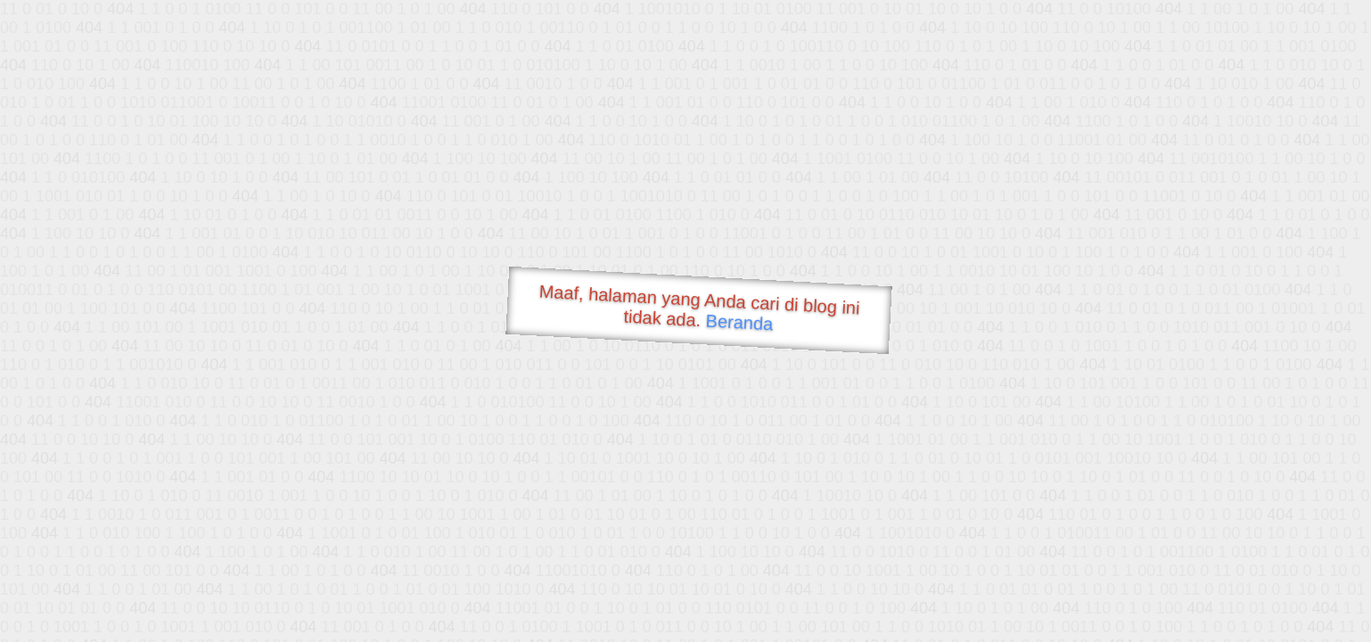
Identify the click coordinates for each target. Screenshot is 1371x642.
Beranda (739, 321)
